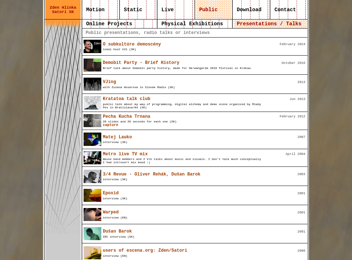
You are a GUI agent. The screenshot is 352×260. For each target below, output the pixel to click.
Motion (95, 9)
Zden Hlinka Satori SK (63, 9)
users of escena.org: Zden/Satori (145, 250)
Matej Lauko (117, 137)
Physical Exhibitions (192, 24)
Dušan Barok (117, 231)
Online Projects (109, 24)
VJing (109, 81)
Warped (111, 212)
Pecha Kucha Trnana (126, 116)
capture (110, 125)
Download (249, 9)
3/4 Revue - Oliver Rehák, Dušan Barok (151, 174)
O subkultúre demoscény (132, 44)
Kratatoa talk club (126, 98)
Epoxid (111, 193)
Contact (285, 9)
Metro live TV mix (125, 154)
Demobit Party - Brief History (141, 62)
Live (167, 9)
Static (133, 9)
